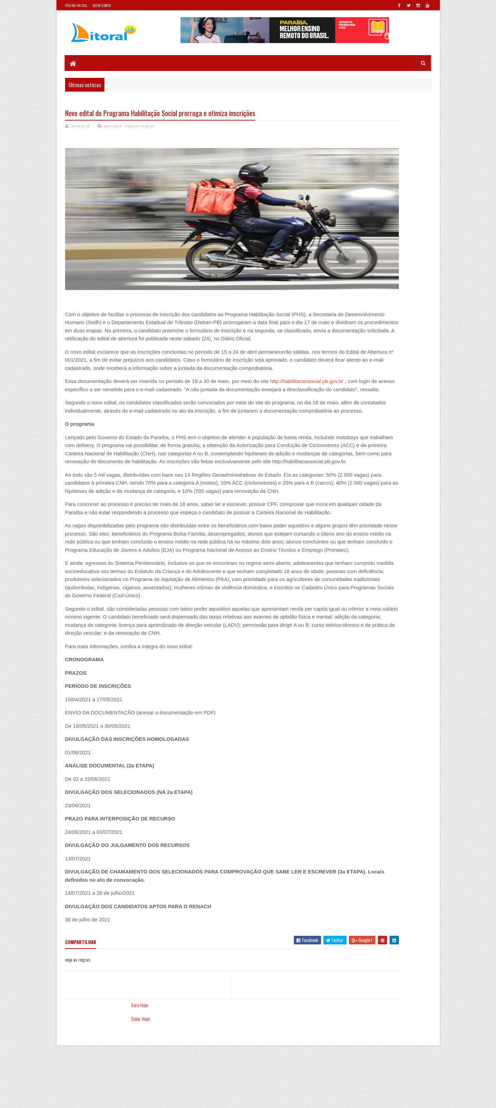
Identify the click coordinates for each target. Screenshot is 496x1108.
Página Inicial (76, 5)
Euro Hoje (329, 110)
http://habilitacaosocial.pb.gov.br (101, 415)
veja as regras (140, 127)
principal (113, 127)
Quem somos (102, 5)
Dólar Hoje (330, 124)
